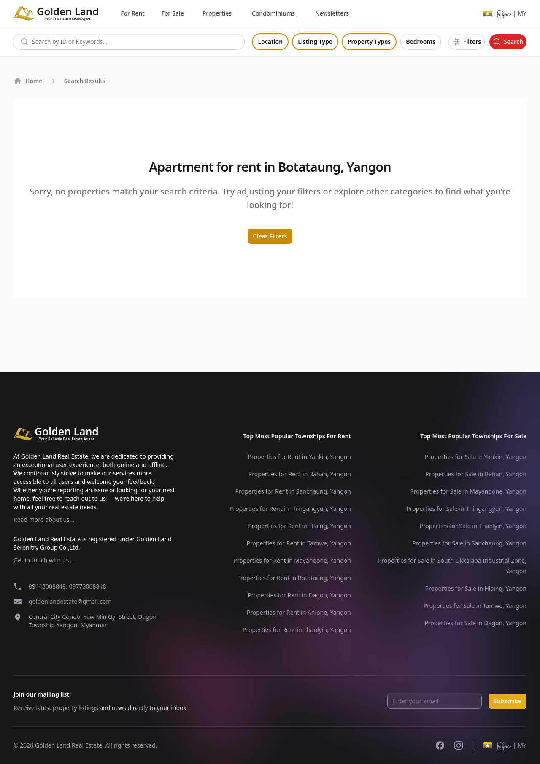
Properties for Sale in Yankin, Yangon (475, 457)
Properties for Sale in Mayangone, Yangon (468, 491)
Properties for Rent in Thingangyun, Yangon (290, 509)
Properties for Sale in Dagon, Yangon (475, 623)
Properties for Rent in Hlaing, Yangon (299, 526)
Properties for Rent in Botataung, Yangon (294, 578)
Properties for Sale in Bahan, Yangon (475, 474)
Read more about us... (44, 520)
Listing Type (315, 42)
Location (270, 42)
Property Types (369, 42)
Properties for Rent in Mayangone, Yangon (292, 560)
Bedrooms (420, 42)
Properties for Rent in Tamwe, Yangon (298, 543)
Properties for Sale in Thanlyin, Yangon (472, 526)
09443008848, (49, 586)
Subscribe (507, 701)
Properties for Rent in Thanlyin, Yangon (297, 630)
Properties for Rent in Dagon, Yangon (299, 595)
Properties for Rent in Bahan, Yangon (299, 474)
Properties (217, 13)
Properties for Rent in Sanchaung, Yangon (293, 491)
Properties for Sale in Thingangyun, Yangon (466, 509)
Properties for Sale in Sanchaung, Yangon (469, 543)
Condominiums (273, 13)
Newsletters (332, 13)
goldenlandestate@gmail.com (70, 601)
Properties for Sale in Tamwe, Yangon (475, 606)
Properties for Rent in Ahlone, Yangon (299, 612)
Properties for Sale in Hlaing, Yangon (475, 588)
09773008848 (87, 586)
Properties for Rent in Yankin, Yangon (299, 457)
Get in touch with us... (43, 560)
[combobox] (129, 41)
